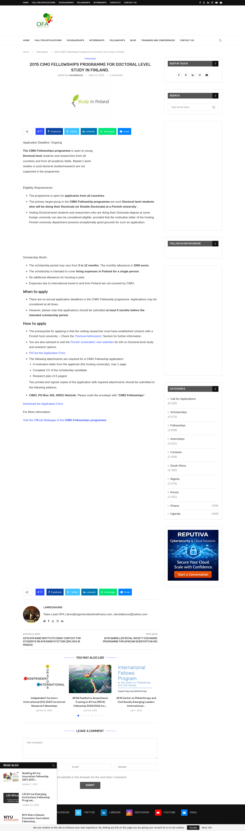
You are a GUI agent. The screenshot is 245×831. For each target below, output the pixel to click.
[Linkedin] (208, 2)
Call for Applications (43, 3)
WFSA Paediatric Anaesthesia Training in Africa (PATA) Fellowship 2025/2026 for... (90, 702)
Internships (100, 3)
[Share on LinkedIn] (89, 131)
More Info (207, 827)
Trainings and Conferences (158, 40)
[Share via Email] (124, 131)
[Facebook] (200, 2)
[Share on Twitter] (71, 131)
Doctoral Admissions (88, 336)
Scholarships (66, 3)
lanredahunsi (76, 75)
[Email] (221, 2)
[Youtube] (216, 2)
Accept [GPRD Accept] (193, 827)
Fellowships (83, 3)
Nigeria (174, 479)
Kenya (174, 492)
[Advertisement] (160, 20)
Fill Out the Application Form (47, 353)
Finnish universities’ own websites (92, 342)
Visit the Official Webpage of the (64, 420)
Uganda (194, 514)
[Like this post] (41, 131)
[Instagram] (212, 2)
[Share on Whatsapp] (107, 131)
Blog (133, 40)
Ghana (194, 506)
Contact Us (130, 3)
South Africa (178, 465)
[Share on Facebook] (54, 131)
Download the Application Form (43, 403)
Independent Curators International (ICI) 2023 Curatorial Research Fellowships (44, 702)
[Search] (220, 40)
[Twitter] (204, 2)
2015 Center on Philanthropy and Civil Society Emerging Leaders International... (136, 702)
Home (25, 3)
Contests (115, 3)
